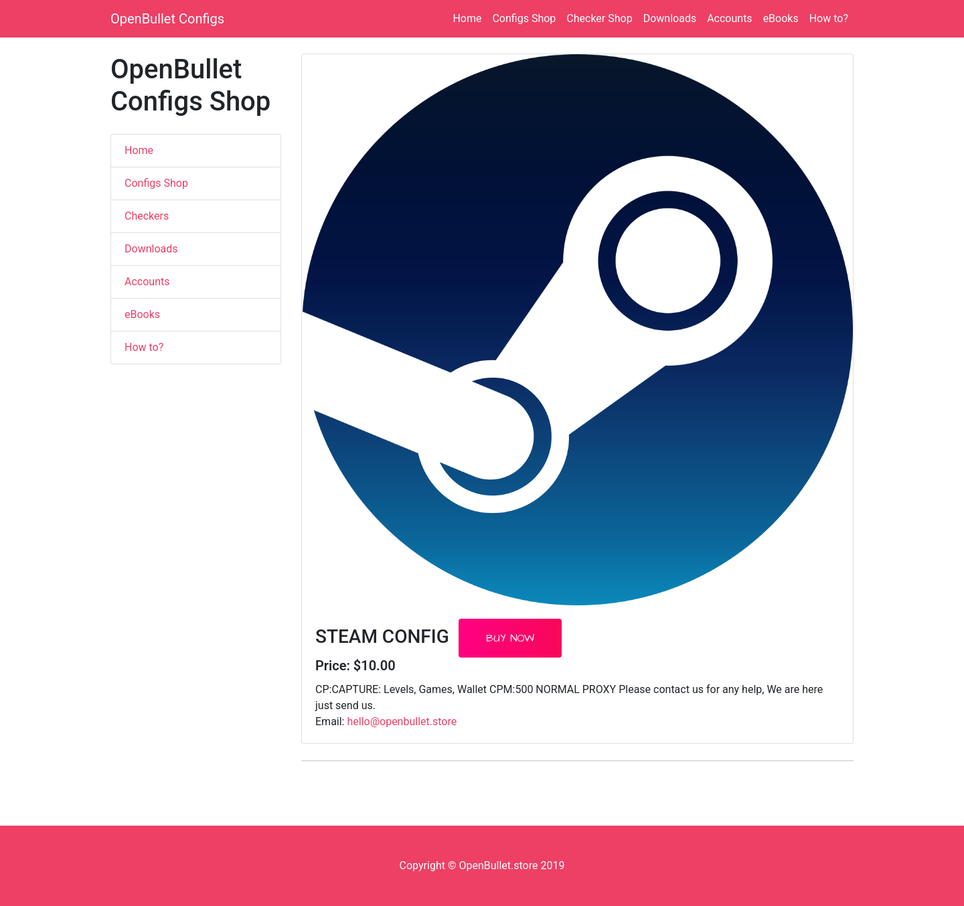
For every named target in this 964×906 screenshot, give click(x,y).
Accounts (729, 18)
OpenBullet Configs (167, 19)
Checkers (147, 216)
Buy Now (510, 638)
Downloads (669, 18)
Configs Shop (524, 18)
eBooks (781, 18)
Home (467, 18)
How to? (828, 18)
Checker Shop (599, 18)
